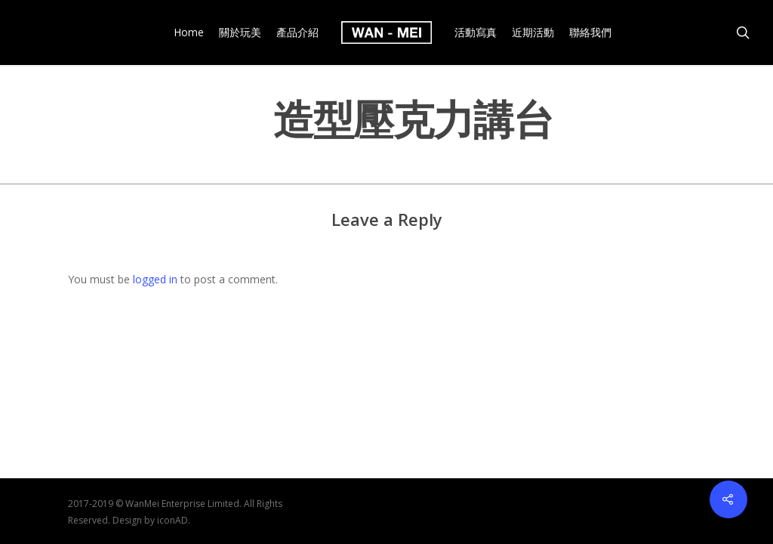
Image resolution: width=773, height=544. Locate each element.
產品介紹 (297, 32)
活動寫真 (475, 32)
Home (189, 32)
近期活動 (533, 32)
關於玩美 (240, 32)
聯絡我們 (590, 32)
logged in (155, 279)
